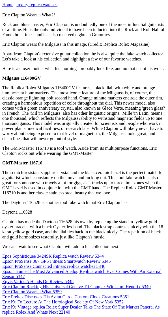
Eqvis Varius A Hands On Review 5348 (38, 281)
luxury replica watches (36, 4)
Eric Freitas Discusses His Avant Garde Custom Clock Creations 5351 (65, 296)
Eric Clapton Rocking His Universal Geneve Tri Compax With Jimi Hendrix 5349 (76, 286)
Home (7, 4)
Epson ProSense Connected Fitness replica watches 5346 (53, 266)
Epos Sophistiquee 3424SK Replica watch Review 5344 (53, 256)
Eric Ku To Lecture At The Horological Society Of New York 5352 (63, 301)
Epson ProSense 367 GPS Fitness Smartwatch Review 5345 (56, 261)
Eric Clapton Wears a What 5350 (32, 291)
